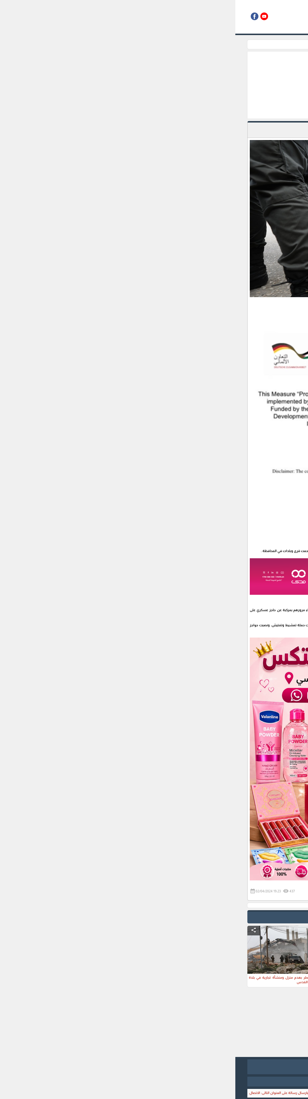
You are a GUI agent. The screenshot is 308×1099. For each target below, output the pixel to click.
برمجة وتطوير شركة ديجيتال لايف (154, 1081)
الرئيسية (237, 44)
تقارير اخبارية (218, 44)
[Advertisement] (129, 85)
